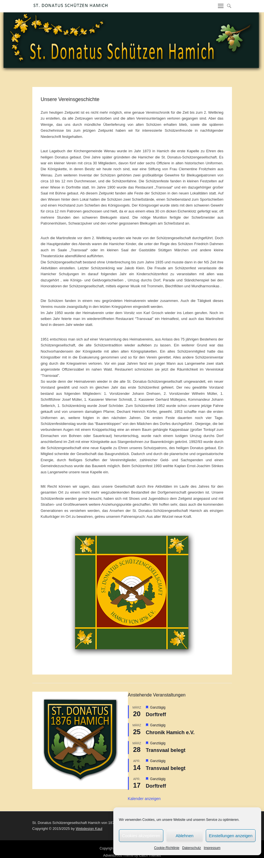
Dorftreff (156, 714)
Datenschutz (191, 848)
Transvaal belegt (166, 750)
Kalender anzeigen (144, 798)
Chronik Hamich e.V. (170, 732)
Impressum (212, 848)
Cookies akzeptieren (141, 835)
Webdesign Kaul (89, 828)
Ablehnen (184, 835)
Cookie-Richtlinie (166, 848)
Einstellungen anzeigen (230, 835)
